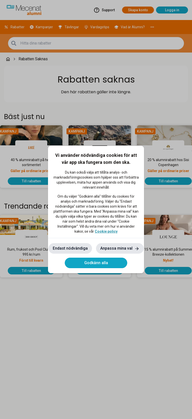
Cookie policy (106, 231)
